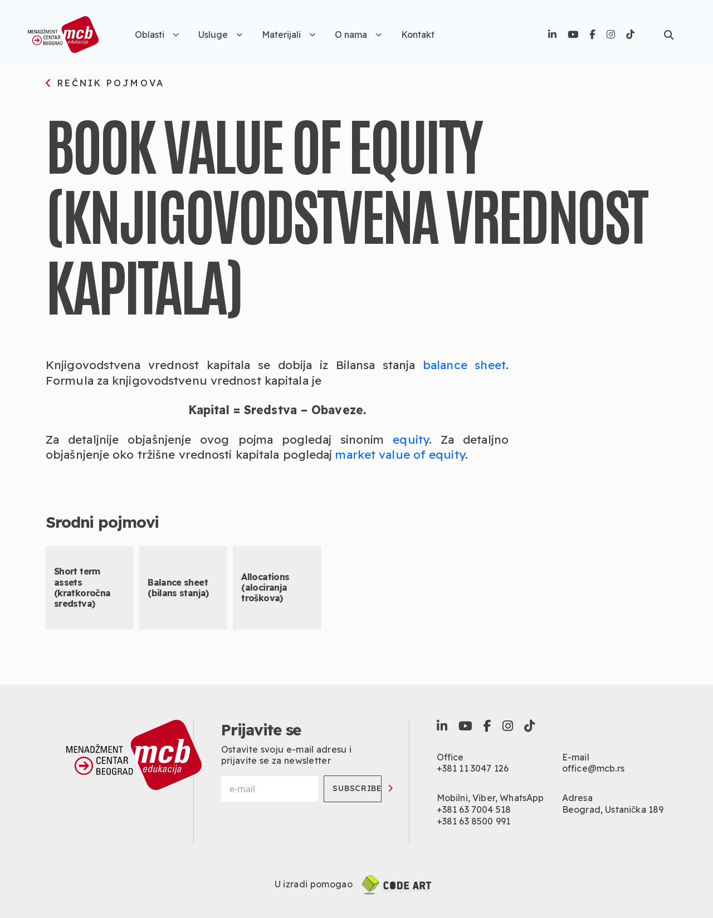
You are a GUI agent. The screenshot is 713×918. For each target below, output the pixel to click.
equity (411, 439)
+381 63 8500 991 (474, 821)
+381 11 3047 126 (473, 768)
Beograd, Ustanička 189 (613, 809)
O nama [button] (358, 34)
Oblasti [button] (157, 34)
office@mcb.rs (593, 768)
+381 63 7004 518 (474, 809)
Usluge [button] (220, 34)
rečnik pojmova (105, 83)
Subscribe (357, 788)
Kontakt (417, 34)
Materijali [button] (288, 34)
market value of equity (400, 454)
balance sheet (464, 364)
